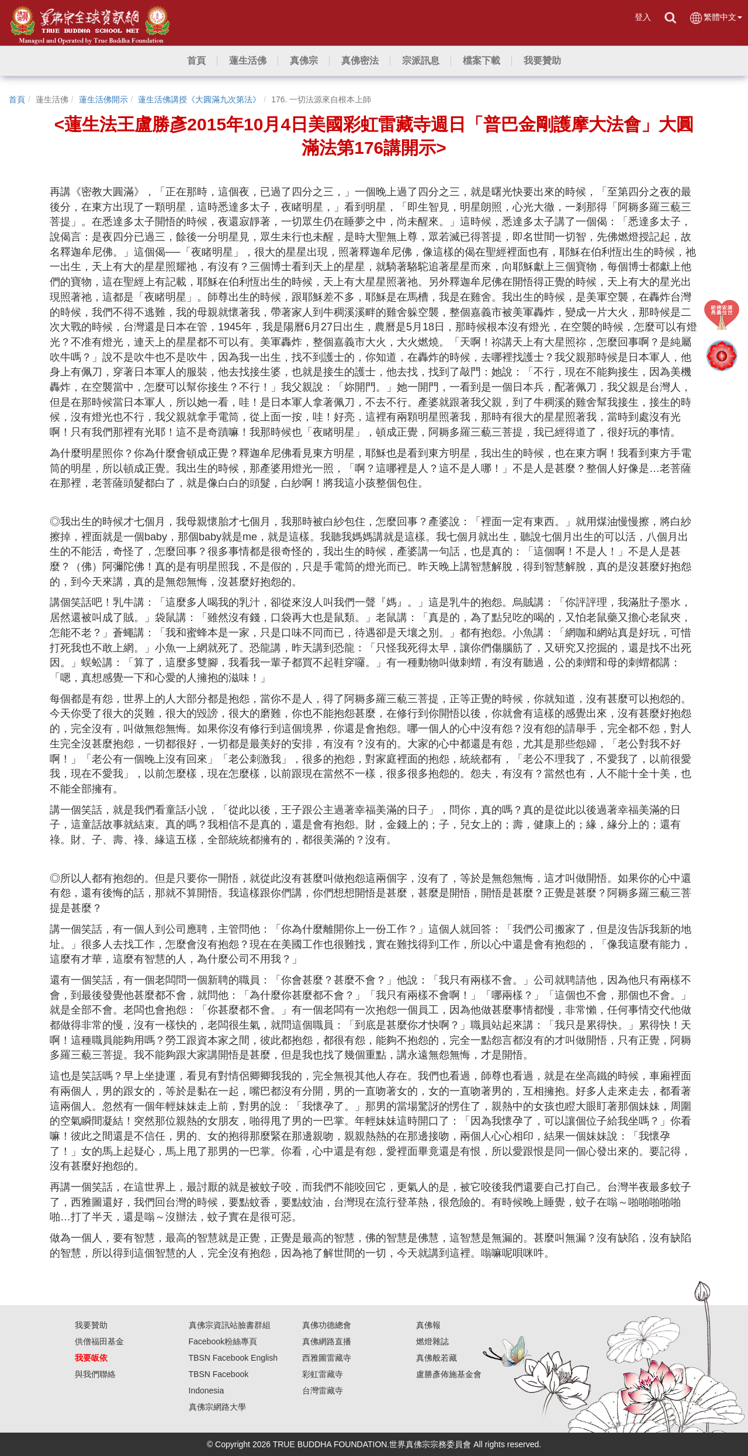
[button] (247, 60)
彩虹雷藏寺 (322, 1374)
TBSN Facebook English (233, 1357)
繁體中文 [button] (715, 18)
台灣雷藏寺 (322, 1390)
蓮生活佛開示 (103, 99)
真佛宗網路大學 (217, 1407)
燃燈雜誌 (432, 1341)
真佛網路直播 (326, 1341)
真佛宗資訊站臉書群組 (230, 1325)
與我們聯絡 (95, 1374)
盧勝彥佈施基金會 (449, 1374)
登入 (643, 17)
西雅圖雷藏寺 (326, 1357)
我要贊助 (91, 1325)
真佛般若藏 (436, 1357)
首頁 (17, 99)
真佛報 (428, 1325)
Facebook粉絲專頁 (223, 1341)
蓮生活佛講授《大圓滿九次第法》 (199, 99)
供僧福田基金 (99, 1341)
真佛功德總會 (326, 1325)
